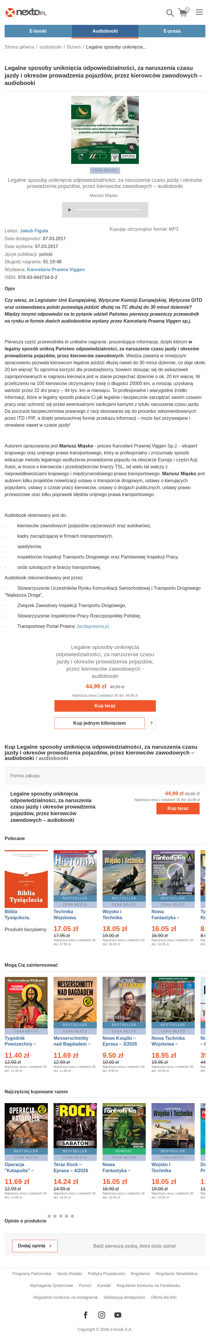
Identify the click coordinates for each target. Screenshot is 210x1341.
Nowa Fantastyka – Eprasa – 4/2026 (169, 917)
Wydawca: (16, 269)
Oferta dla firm (164, 1297)
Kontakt (104, 1285)
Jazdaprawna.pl (92, 626)
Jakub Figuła (34, 230)
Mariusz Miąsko (104, 195)
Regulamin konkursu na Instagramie (65, 1297)
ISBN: (11, 277)
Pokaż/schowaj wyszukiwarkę (170, 13)
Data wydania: (20, 246)
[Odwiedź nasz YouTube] (117, 1315)
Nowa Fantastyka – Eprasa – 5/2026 (120, 1170)
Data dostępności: (24, 238)
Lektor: (12, 230)
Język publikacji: (22, 254)
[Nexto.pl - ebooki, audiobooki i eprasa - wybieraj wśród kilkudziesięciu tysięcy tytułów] (26, 12)
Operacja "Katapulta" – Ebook (19, 1170)
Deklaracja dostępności (124, 1297)
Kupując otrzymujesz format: (139, 229)
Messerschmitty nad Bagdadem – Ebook (72, 1044)
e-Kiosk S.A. (121, 1329)
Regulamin (140, 1273)
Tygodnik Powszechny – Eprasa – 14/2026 (23, 1044)
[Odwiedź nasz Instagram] (101, 1315)
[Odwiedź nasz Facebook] (85, 1315)
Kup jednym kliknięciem (99, 723)
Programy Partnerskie (32, 1273)
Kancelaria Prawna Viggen (56, 269)
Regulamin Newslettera (177, 1273)
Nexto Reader (69, 1273)
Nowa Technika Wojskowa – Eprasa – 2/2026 (169, 1044)
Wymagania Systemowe (51, 1285)
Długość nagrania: (24, 261)
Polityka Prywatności (106, 1273)
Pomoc (85, 1285)
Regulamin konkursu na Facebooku (148, 1285)
